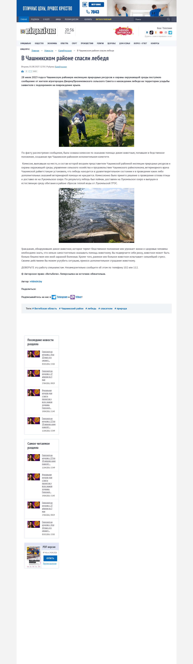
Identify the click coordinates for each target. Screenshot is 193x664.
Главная (35, 50)
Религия (100, 43)
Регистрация (167, 28)
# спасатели (105, 308)
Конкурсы (155, 43)
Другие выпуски (49, 563)
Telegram (59, 296)
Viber (76, 296)
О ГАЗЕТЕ (47, 19)
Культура (64, 43)
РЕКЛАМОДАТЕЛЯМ (72, 19)
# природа (121, 308)
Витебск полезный (103, 19)
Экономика (52, 43)
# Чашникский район (71, 308)
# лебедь (91, 308)
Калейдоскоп (65, 50)
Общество (39, 43)
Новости (48, 50)
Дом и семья (124, 43)
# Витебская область (45, 308)
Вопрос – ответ (140, 43)
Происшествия (87, 43)
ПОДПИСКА (35, 19)
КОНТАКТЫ (88, 19)
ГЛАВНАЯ (24, 19)
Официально (25, 43)
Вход (159, 28)
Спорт (74, 43)
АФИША (58, 19)
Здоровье (111, 43)
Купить (50, 558)
